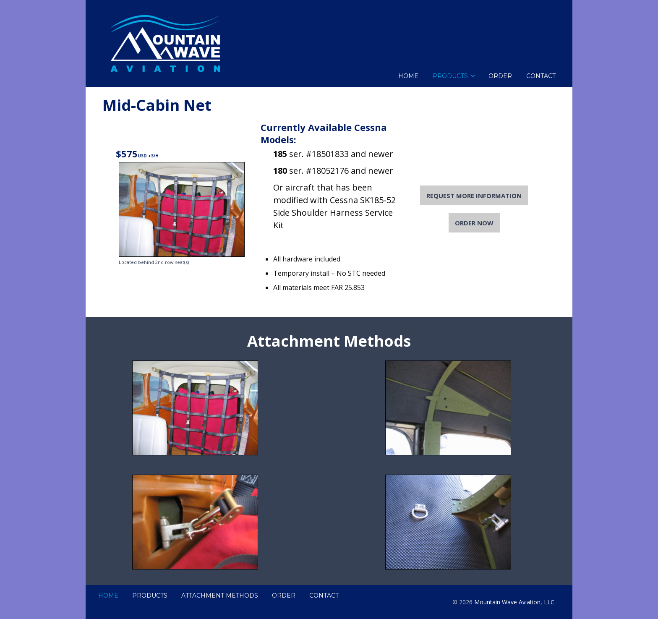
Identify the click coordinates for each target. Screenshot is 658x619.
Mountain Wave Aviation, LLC (514, 602)
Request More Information (474, 195)
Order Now (474, 222)
